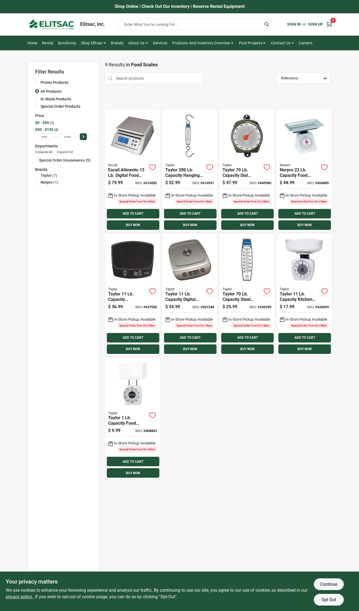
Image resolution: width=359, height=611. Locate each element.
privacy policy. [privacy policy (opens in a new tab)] (19, 596)
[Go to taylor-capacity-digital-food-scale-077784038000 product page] (189, 295)
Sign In (294, 24)
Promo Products (54, 82)
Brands (117, 43)
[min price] (44, 136)
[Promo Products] (37, 82)
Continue (328, 584)
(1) (49, 182)
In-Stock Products (56, 99)
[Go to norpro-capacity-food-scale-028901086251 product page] (304, 171)
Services (160, 43)
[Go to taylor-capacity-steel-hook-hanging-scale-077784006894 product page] (247, 295)
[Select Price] (83, 136)
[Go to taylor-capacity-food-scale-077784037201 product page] (132, 419)
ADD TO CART (133, 213)
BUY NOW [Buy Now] (133, 225)
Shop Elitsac (91, 43)
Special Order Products (60, 106)
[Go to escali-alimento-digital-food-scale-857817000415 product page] (132, 171)
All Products (51, 91)
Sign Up (315, 24)
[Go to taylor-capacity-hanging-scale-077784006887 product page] (189, 171)
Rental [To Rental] (47, 43)
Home (32, 43)
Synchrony (67, 43)
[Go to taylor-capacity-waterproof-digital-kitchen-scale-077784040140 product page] (132, 295)
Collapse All (44, 152)
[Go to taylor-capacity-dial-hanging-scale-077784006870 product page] (247, 171)
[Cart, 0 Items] (329, 24)
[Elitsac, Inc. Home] (51, 24)
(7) (49, 175)
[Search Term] (196, 24)
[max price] (67, 136)
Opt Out (328, 599)
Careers (305, 43)
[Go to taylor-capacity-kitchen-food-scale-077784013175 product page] (304, 295)
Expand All (65, 152)
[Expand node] (37, 160)
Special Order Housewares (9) (64, 160)
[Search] (267, 24)
